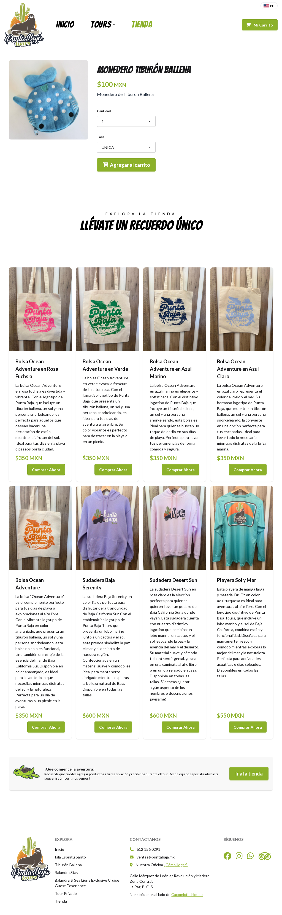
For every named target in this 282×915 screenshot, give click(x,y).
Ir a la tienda (249, 774)
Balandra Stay (66, 872)
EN (269, 6)
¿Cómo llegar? (176, 864)
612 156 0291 (145, 849)
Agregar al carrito (126, 165)
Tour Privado (66, 893)
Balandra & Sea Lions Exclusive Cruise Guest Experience (87, 883)
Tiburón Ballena (68, 864)
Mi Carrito (259, 25)
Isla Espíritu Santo (70, 857)
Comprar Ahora (46, 469)
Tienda (141, 24)
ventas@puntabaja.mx (152, 857)
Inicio (65, 24)
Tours (101, 24)
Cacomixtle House (187, 894)
